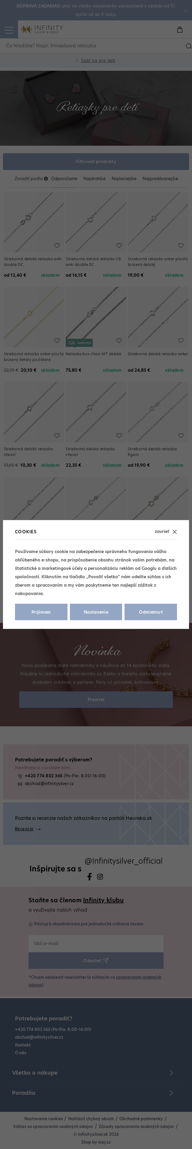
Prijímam (41, 612)
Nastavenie (96, 612)
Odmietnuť (151, 612)
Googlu (149, 568)
